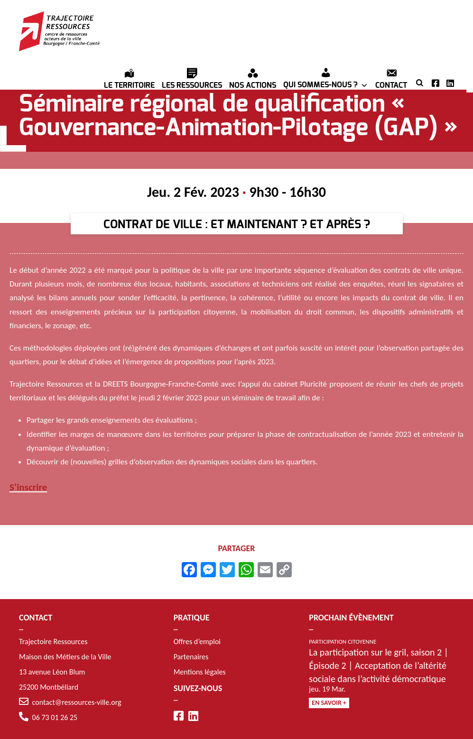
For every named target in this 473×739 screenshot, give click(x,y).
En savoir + (329, 703)
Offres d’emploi (197, 641)
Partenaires (191, 656)
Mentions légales (200, 671)
